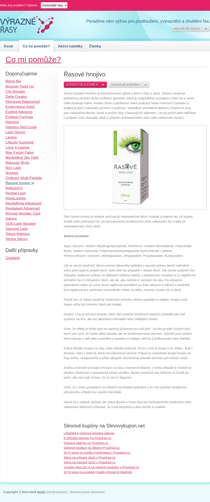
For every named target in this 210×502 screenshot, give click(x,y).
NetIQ (41, 492)
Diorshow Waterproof (23, 102)
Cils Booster (15, 91)
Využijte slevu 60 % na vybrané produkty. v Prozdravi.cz (101, 467)
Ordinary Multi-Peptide (24, 178)
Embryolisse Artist (20, 107)
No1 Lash (13, 168)
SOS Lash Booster (21, 223)
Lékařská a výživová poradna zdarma (89, 433)
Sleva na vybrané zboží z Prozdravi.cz (89, 457)
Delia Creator (16, 96)
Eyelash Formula (19, 117)
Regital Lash (16, 193)
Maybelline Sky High (22, 157)
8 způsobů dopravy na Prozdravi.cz (87, 438)
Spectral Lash (17, 229)
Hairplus (12, 122)
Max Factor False (20, 152)
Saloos (11, 218)
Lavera (11, 137)
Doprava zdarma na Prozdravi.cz (86, 443)
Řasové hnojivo (18, 183)
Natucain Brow (17, 162)
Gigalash (13, 258)
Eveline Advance (19, 112)
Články (95, 46)
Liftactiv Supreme (20, 142)
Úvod (8, 46)
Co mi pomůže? (36, 46)
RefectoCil (14, 188)
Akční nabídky (70, 46)
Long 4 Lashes (17, 147)
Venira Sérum (17, 239)
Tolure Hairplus (18, 234)
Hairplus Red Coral (21, 127)
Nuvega (12, 173)
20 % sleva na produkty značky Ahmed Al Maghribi (98, 472)
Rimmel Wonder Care (23, 213)
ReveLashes (16, 198)
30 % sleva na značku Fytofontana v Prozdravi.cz (97, 452)
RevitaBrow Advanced (23, 203)
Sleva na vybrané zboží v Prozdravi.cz (89, 462)
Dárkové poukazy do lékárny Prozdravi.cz (92, 447)
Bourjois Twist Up (20, 86)
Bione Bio (13, 81)
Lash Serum (15, 132)
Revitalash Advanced (23, 208)
